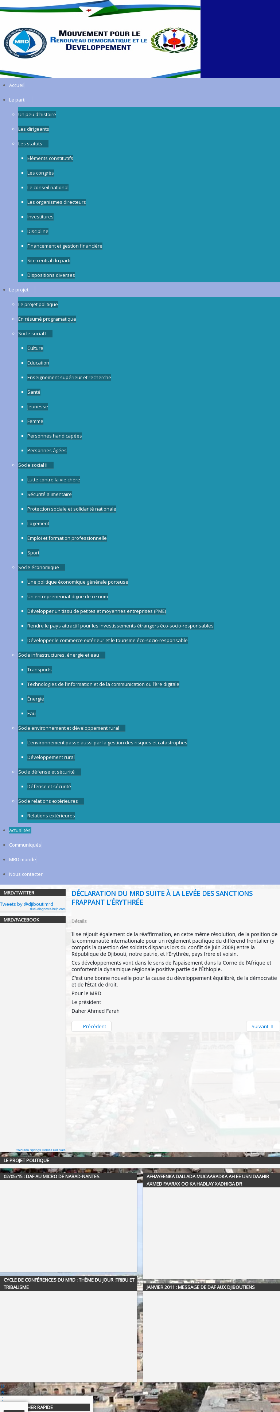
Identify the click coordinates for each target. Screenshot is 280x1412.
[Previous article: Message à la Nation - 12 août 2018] (91, 1026)
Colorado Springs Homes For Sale (41, 1150)
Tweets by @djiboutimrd (26, 904)
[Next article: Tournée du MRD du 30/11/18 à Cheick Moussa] (263, 1026)
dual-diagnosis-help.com (48, 909)
